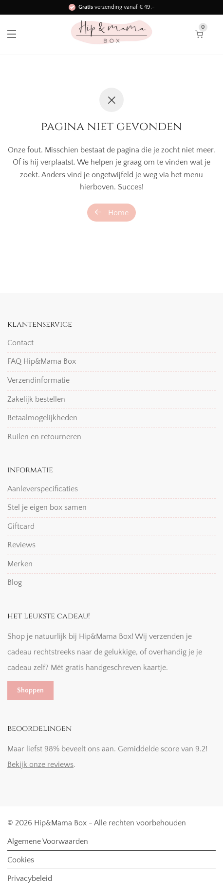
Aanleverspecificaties (42, 489)
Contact (20, 342)
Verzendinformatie (38, 380)
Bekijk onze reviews (40, 764)
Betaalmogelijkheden (42, 417)
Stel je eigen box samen (47, 507)
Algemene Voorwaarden (47, 841)
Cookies (20, 860)
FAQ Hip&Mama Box (41, 361)
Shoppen (30, 690)
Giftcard (21, 526)
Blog (14, 582)
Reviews (21, 545)
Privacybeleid (29, 878)
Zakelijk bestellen (36, 399)
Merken (20, 563)
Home (111, 212)
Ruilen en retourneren (44, 436)
